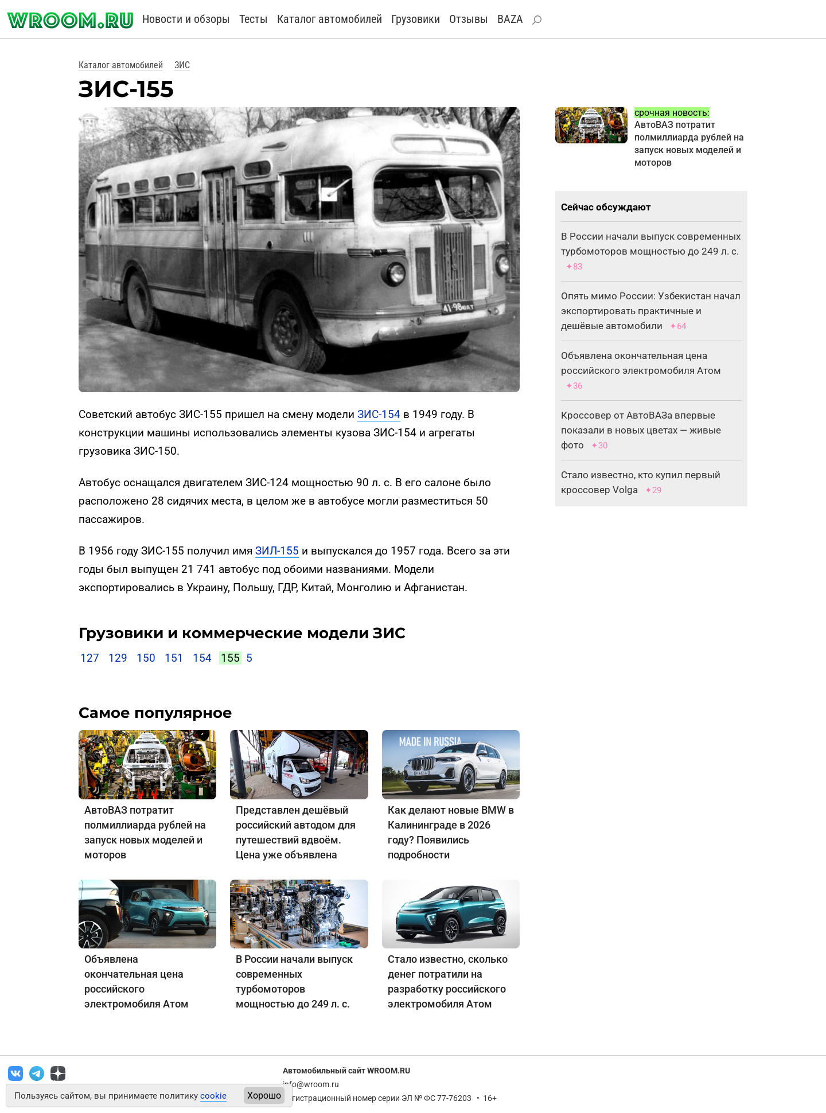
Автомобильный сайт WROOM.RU (346, 1070)
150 (146, 658)
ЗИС (182, 65)
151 (174, 658)
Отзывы (468, 19)
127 (89, 658)
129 (117, 658)
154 (202, 658)
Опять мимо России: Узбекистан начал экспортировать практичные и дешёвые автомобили (651, 310)
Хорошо (264, 1095)
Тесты (253, 19)
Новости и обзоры (186, 19)
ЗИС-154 (378, 414)
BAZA (510, 19)
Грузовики (415, 19)
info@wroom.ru (311, 1084)
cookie (213, 1096)
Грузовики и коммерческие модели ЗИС (242, 633)
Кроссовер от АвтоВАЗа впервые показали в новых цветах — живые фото (641, 430)
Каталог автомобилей (329, 19)
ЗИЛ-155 (277, 550)
